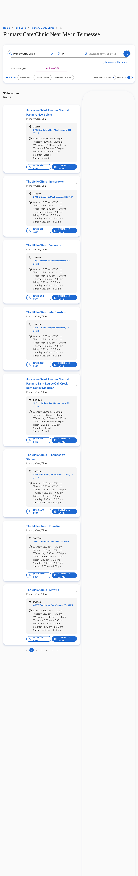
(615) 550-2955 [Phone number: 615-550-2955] (37, 511)
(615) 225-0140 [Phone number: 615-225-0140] (37, 364)
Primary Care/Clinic (42, 27)
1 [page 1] (31, 650)
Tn (60, 27)
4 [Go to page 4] (46, 650)
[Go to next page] (57, 650)
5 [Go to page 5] (51, 650)
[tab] (19, 69)
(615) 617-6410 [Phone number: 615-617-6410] (36, 230)
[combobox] (31, 53)
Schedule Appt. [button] (62, 167)
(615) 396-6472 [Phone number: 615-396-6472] (37, 440)
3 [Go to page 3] (41, 650)
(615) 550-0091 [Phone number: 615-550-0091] (37, 575)
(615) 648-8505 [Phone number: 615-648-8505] (37, 297)
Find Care (20, 27)
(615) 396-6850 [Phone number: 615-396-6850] (37, 167)
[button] (52, 53)
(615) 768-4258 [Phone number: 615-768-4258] (37, 639)
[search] (126, 53)
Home (6, 27)
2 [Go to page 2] (36, 650)
